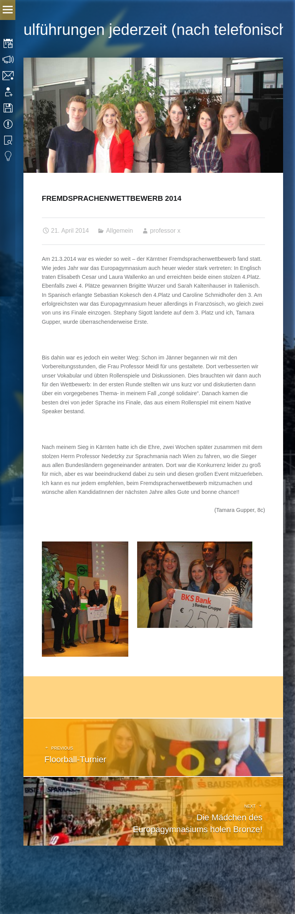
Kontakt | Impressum (8, 76)
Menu (7, 10)
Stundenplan (8, 43)
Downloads (8, 108)
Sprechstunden (8, 59)
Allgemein (119, 230)
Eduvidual (8, 156)
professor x (165, 230)
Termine (8, 124)
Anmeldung (8, 92)
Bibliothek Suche (8, 140)
